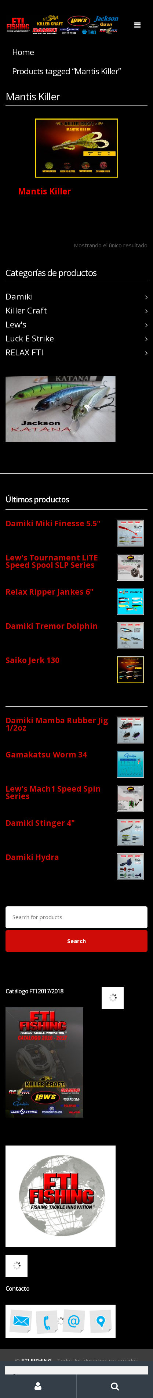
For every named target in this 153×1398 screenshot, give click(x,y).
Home (23, 52)
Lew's (76, 324)
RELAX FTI (76, 352)
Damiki (76, 296)
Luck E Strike (76, 338)
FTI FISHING (36, 1360)
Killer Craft (76, 310)
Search (76, 940)
